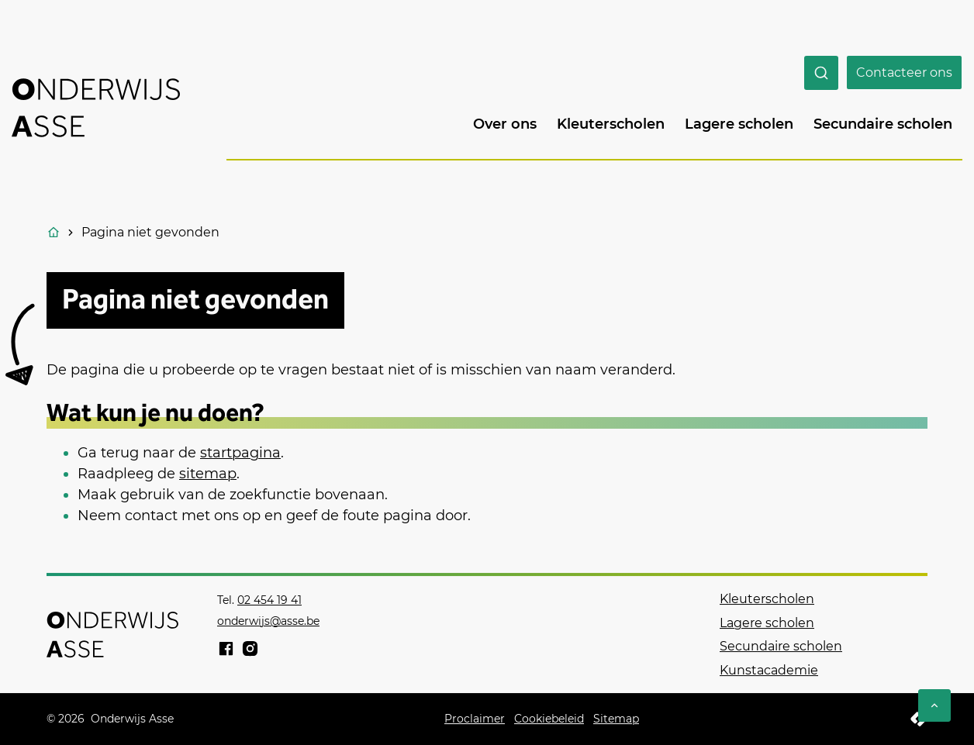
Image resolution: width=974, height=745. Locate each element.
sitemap (208, 473)
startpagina (240, 452)
